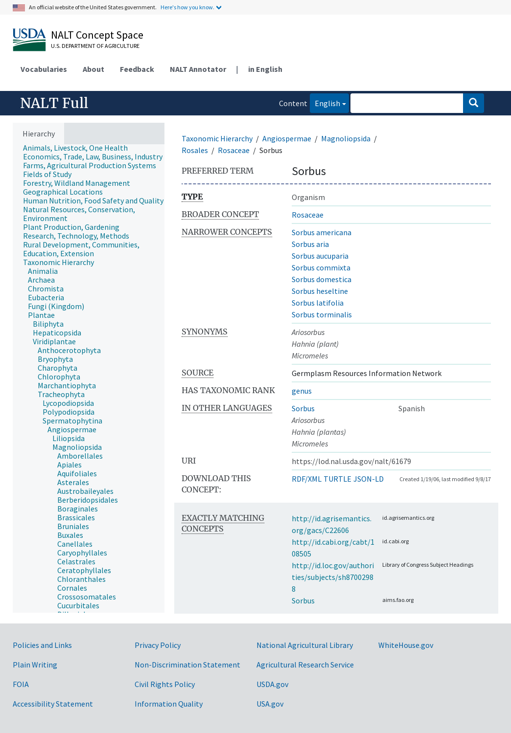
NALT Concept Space (97, 35)
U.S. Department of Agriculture (95, 45)
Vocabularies (44, 69)
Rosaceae (234, 150)
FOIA (21, 684)
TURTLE (337, 479)
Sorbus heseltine (320, 291)
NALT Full (54, 103)
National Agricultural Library (304, 645)
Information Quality (169, 704)
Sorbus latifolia (318, 303)
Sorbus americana (321, 232)
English (325, 102)
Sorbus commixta (321, 267)
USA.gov (269, 704)
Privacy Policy (158, 645)
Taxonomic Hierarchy (217, 138)
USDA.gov (272, 684)
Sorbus (303, 408)
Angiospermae (286, 138)
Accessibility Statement (53, 704)
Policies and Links (42, 645)
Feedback (137, 69)
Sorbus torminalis (322, 314)
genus (302, 391)
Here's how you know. (187, 7)
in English (265, 69)
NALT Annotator (198, 69)
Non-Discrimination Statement (187, 664)
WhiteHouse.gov (405, 645)
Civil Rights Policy (165, 684)
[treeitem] (80, 147)
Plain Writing (35, 664)
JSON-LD (368, 479)
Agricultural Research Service (305, 664)
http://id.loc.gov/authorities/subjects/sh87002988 (333, 577)
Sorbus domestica (321, 279)
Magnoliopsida (346, 138)
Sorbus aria (310, 244)
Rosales (195, 150)
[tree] (88, 378)
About (93, 69)
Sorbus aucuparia (320, 256)
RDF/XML (307, 479)
